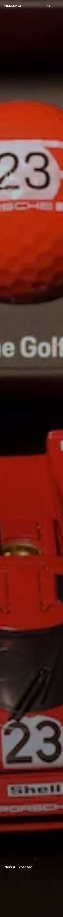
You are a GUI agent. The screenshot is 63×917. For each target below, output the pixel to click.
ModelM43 (12, 6)
